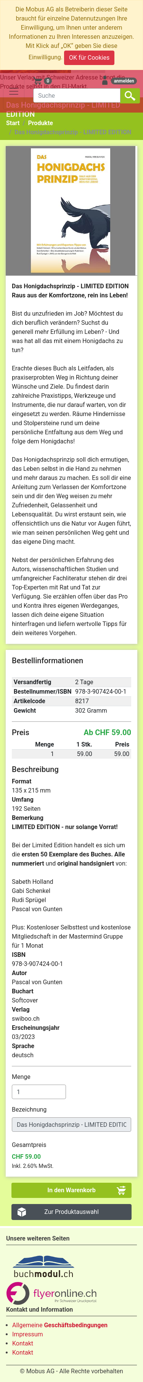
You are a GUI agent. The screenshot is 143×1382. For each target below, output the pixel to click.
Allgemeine (60, 1325)
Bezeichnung (30, 1109)
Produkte (40, 123)
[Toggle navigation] (13, 91)
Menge (22, 1076)
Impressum (27, 1334)
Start (13, 123)
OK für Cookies (89, 57)
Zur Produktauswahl (71, 1211)
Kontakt (22, 1343)
